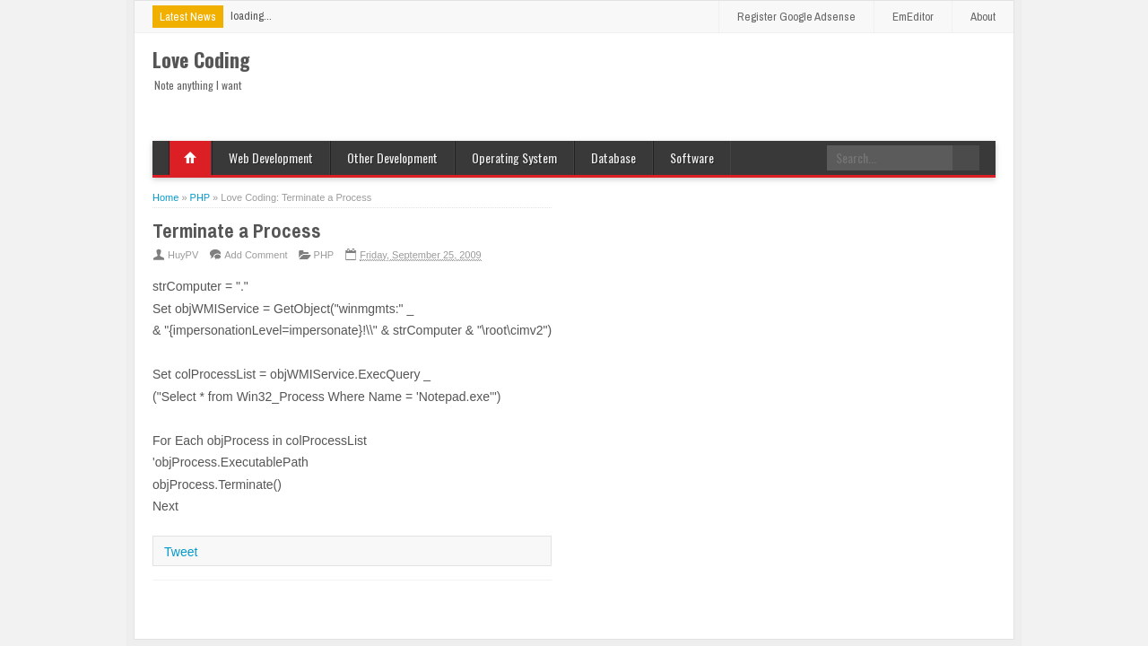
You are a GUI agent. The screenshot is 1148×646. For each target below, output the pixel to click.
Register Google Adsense (796, 16)
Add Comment (255, 254)
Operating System (514, 157)
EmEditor (913, 16)
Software (692, 157)
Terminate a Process (236, 230)
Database (613, 157)
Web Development (271, 157)
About (983, 16)
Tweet (180, 552)
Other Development (392, 157)
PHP (324, 254)
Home (190, 158)
